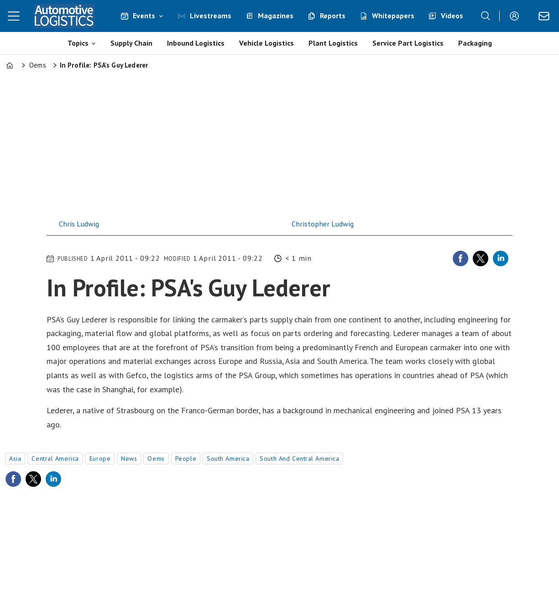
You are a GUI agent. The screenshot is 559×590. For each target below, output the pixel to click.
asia (15, 458)
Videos (452, 15)
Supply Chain (131, 42)
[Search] (485, 16)
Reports (332, 15)
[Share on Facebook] (460, 258)
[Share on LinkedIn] (500, 258)
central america (54, 458)
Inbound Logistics (196, 42)
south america (228, 458)
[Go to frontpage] (63, 16)
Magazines (275, 15)
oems (155, 458)
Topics (78, 42)
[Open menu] (13, 16)
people (185, 458)
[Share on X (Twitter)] (480, 258)
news (129, 458)
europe (99, 458)
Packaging (475, 42)
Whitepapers (393, 15)
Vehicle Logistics (266, 42)
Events (144, 15)
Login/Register (516, 16)
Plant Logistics (333, 42)
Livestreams (210, 15)
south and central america (299, 458)
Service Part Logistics (408, 42)
